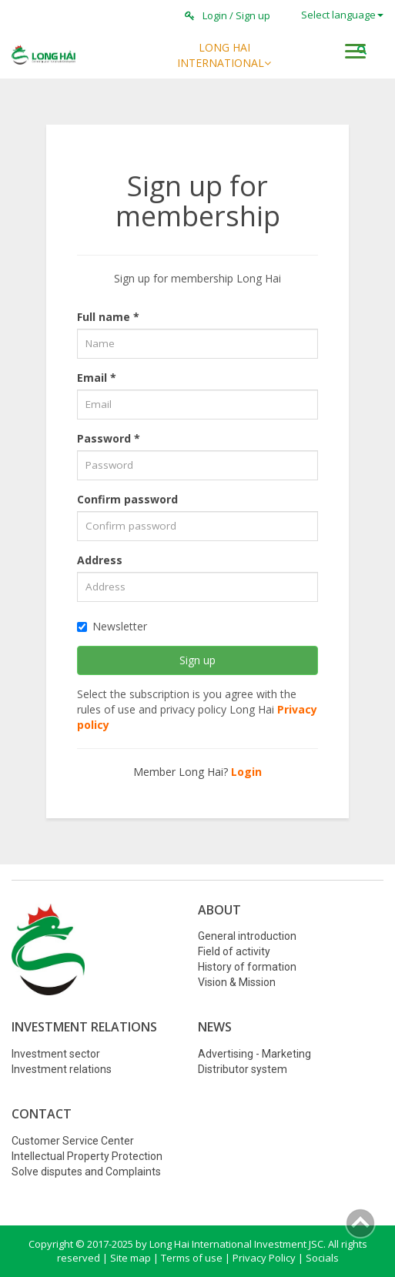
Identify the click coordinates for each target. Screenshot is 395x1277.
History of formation (247, 967)
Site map (130, 1258)
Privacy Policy (264, 1258)
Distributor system (242, 1069)
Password (108, 438)
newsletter (112, 626)
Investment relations (62, 1069)
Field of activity (234, 951)
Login (215, 15)
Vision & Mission (237, 982)
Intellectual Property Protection (87, 1156)
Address (99, 560)
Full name (108, 316)
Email (96, 377)
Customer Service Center (73, 1141)
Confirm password (127, 499)
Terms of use (192, 1258)
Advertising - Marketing (254, 1054)
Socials (322, 1258)
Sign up (253, 15)
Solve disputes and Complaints (86, 1171)
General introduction (247, 936)
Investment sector (56, 1054)
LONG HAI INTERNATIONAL (224, 55)
